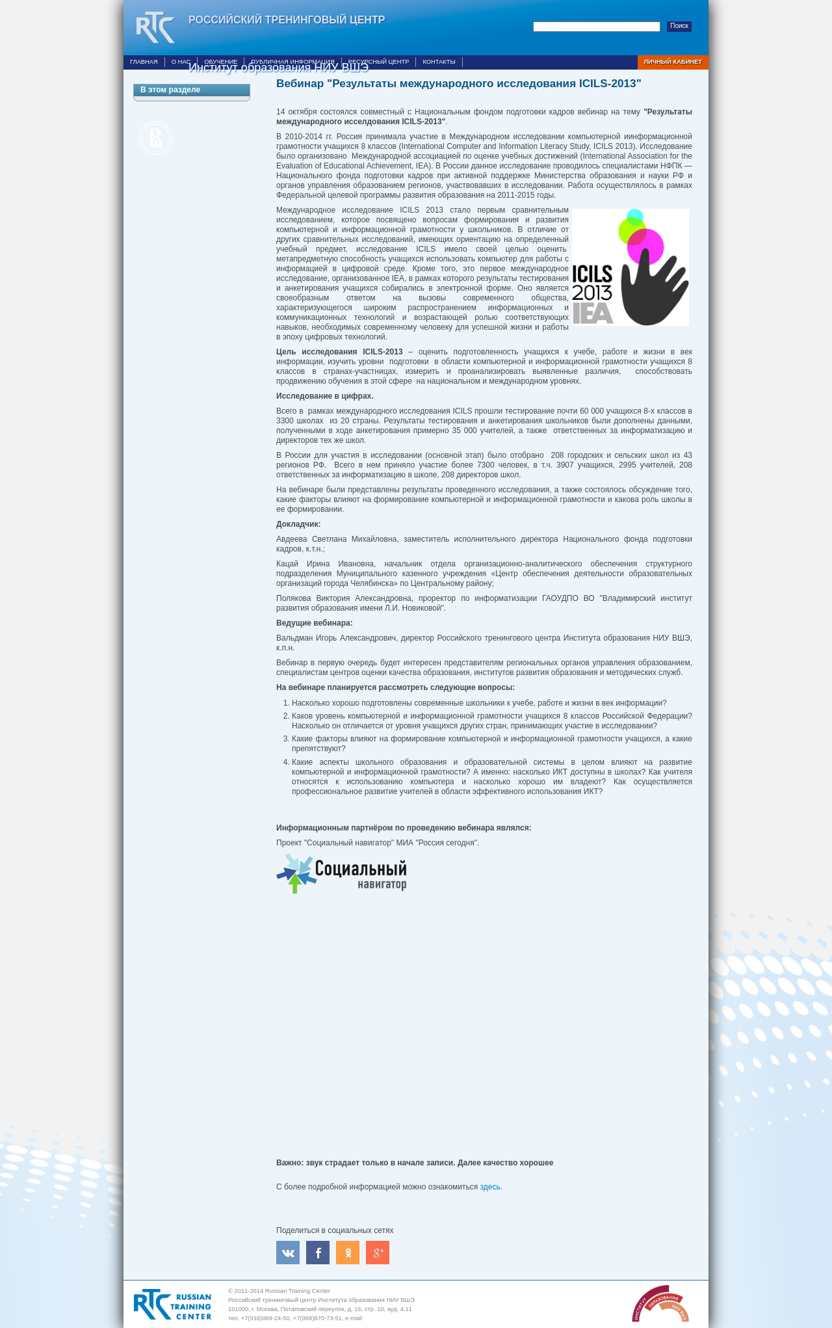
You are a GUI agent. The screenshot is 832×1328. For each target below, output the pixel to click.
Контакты (438, 62)
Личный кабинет (673, 62)
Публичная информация (292, 62)
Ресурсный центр (379, 62)
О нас (181, 62)
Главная (144, 62)
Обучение (220, 62)
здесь (490, 1186)
